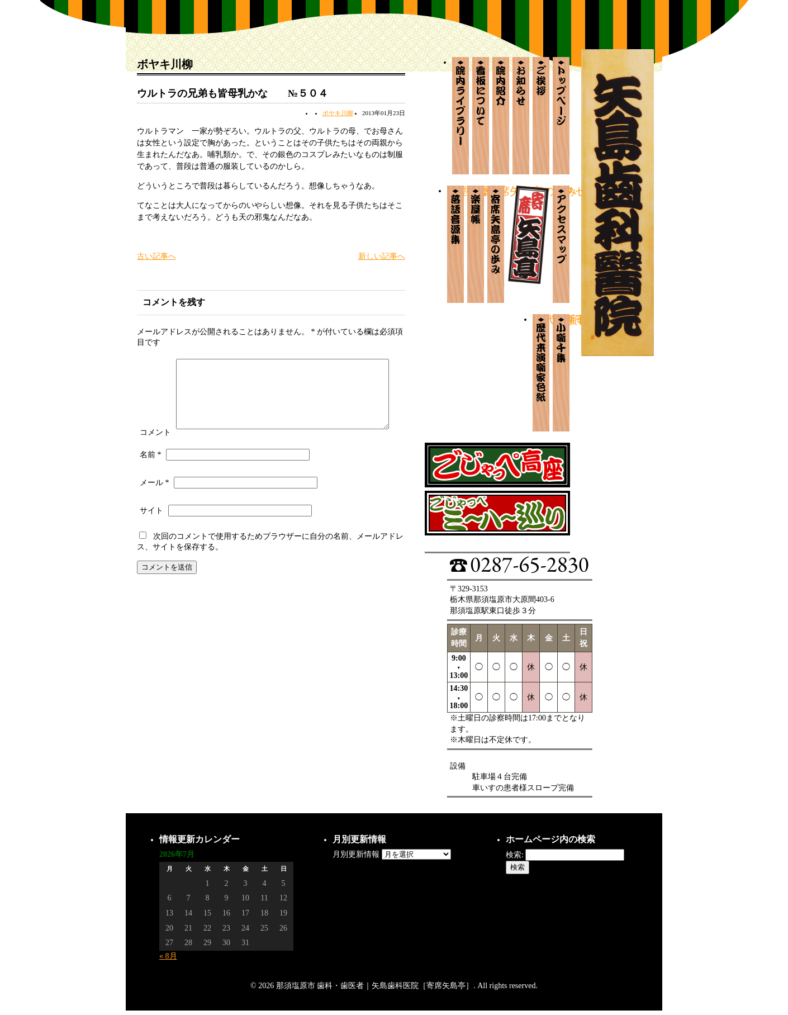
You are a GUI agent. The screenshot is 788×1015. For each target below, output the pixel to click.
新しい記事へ (381, 256)
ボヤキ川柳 (337, 113)
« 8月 (168, 956)
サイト (151, 534)
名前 (151, 479)
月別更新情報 (356, 854)
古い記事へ (156, 256)
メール (154, 506)
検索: (515, 855)
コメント (155, 361)
